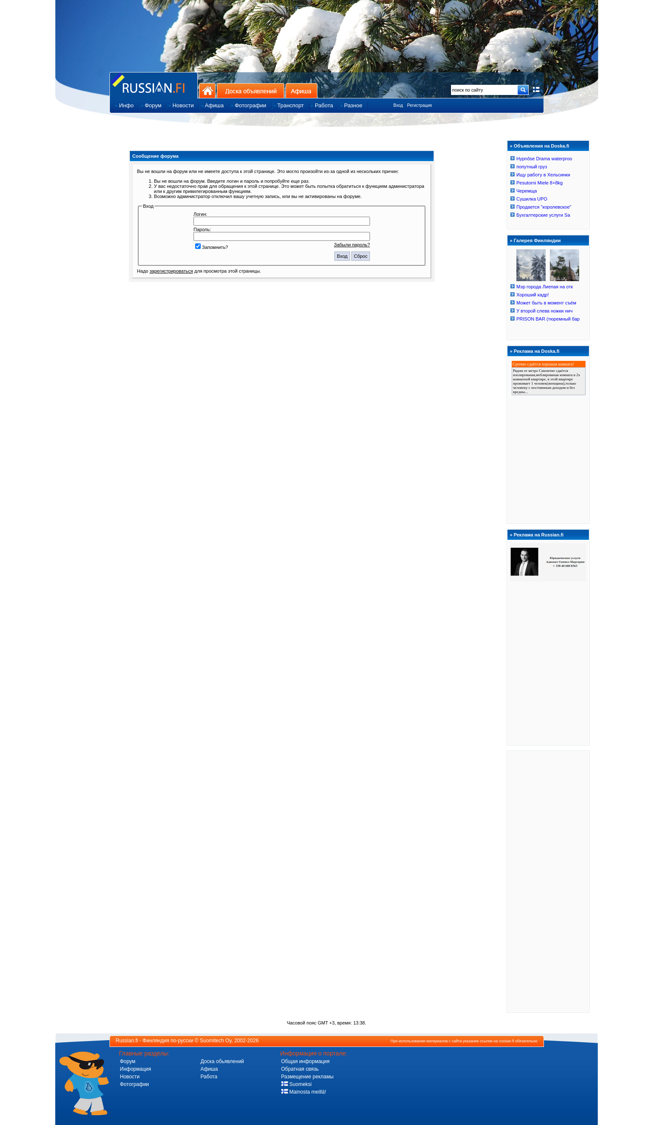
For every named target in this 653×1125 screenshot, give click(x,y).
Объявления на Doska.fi (541, 145)
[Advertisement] (548, 881)
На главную (207, 90)
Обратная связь (300, 1069)
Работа (209, 1077)
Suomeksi (296, 1084)
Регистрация (419, 105)
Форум (127, 1061)
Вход (398, 105)
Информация (135, 1069)
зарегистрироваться (171, 271)
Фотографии (134, 1084)
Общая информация (305, 1061)
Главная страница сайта (153, 85)
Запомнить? (211, 247)
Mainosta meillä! (303, 1092)
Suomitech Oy (215, 1041)
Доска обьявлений (222, 1061)
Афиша (301, 90)
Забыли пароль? (352, 244)
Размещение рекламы (307, 1077)
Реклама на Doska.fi (537, 351)
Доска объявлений (250, 90)
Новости (130, 1077)
